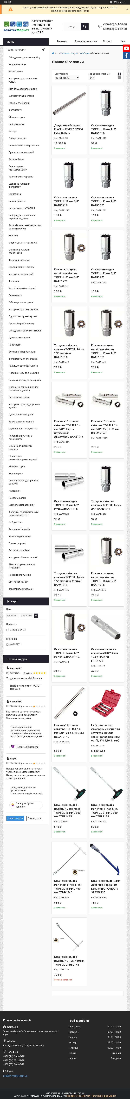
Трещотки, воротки (19, 260)
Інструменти (15, 110)
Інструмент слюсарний (21, 274)
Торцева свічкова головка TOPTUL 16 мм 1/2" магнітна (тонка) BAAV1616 (69, 579)
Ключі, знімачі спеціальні (22, 288)
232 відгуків (119, 2)
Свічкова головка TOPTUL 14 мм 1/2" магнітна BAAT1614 (67, 653)
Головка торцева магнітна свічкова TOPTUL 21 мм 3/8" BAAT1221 (66, 275)
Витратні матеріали (19, 397)
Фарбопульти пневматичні (23, 242)
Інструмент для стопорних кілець (23, 80)
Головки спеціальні (19, 103)
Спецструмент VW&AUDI (22, 208)
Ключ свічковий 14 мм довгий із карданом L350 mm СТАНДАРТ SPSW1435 (105, 886)
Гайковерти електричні (21, 302)
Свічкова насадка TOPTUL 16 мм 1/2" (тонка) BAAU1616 (66, 505)
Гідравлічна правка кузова (23, 316)
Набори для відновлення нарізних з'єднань (22, 217)
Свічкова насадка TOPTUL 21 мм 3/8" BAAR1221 (103, 273)
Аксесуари (14, 491)
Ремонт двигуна (17, 201)
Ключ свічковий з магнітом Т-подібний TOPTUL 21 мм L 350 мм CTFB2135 (104, 810)
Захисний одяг (16, 159)
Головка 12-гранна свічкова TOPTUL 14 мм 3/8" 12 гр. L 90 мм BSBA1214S (105, 427)
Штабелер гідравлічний (21, 505)
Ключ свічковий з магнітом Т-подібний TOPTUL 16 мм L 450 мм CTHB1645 (67, 886)
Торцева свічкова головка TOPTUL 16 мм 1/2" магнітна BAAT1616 (69, 351)
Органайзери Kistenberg (21, 323)
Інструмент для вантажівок (23, 309)
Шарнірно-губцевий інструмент (19, 185)
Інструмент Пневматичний (23, 557)
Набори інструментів (20, 575)
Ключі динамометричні (21, 421)
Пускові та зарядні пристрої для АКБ (23, 482)
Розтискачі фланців (19, 529)
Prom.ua (80, 1093)
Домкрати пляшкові (19, 337)
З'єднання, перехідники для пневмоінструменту (24, 389)
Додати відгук (15, 818)
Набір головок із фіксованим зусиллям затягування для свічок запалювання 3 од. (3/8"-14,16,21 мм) (105, 732)
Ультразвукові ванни (20, 536)
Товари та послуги (85, 41)
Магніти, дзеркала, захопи (23, 89)
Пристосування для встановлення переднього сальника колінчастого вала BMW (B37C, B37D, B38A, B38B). (27, 732)
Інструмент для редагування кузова (24, 406)
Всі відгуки (33, 818)
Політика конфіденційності (104, 1096)
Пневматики (15, 295)
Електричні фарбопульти (22, 351)
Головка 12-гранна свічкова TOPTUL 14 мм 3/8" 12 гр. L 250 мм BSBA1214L (69, 730)
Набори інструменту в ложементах (20, 437)
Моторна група (17, 117)
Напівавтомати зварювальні (24, 145)
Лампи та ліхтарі (17, 138)
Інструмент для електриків (23, 359)
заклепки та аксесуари (21, 589)
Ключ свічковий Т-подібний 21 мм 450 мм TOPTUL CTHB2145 (69, 960)
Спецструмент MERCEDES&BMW (18, 168)
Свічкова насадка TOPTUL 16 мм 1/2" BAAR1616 (103, 129)
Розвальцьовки (17, 498)
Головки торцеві (17, 543)
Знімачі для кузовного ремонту (20, 447)
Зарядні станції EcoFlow (21, 267)
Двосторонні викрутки (21, 414)
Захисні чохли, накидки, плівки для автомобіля (25, 227)
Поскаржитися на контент (78, 1096)
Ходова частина (17, 64)
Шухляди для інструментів (23, 428)
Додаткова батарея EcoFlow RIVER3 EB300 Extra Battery (68, 129)
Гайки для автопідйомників (23, 365)
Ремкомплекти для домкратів (25, 380)
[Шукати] (85, 26)
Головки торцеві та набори (74, 53)
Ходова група (16, 473)
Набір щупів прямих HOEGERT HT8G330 (26, 687)
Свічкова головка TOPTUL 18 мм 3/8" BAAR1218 (66, 201)
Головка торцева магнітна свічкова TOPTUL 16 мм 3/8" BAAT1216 (103, 579)
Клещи (12, 131)
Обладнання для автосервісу (24, 57)
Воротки (13, 235)
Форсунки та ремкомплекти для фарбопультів (23, 514)
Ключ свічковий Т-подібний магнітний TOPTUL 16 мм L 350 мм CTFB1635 (67, 810)
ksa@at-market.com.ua (15, 1076)
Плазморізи (15, 344)
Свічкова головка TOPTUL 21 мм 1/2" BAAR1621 (103, 201)
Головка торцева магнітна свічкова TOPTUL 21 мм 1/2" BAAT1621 (103, 351)
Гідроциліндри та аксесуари (24, 373)
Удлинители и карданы (21, 176)
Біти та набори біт (18, 582)
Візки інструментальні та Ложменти (22, 566)
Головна (62, 41)
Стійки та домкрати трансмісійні (19, 251)
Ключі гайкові (16, 71)
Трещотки (14, 281)
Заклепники (15, 194)
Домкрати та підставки (21, 96)
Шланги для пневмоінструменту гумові (23, 458)
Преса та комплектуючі (21, 152)
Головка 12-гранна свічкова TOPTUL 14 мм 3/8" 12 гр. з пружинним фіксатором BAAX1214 (68, 429)
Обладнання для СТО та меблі (25, 330)
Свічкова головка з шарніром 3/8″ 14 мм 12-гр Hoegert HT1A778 (104, 655)
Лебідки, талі (16, 522)
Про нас (107, 41)
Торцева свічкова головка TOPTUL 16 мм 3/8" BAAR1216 (106, 505)
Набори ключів (17, 124)
